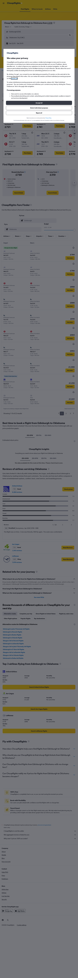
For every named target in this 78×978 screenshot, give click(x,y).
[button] (39, 103)
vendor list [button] (14, 78)
